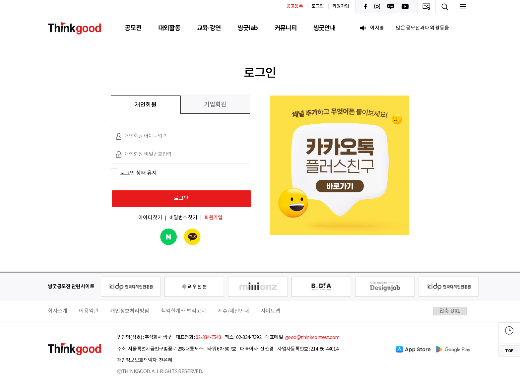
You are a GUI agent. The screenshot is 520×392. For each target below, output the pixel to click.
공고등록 (294, 6)
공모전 (133, 28)
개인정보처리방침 (129, 311)
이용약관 (88, 311)
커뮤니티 (286, 28)
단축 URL (450, 311)
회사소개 (57, 311)
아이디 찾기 (150, 218)
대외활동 (169, 28)
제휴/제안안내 (233, 311)
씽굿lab (247, 28)
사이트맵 (270, 311)
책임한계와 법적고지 (183, 311)
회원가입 (340, 6)
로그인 (317, 6)
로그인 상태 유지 (138, 173)
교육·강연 (209, 28)
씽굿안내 (324, 28)
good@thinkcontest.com (312, 337)
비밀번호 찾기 (183, 218)
